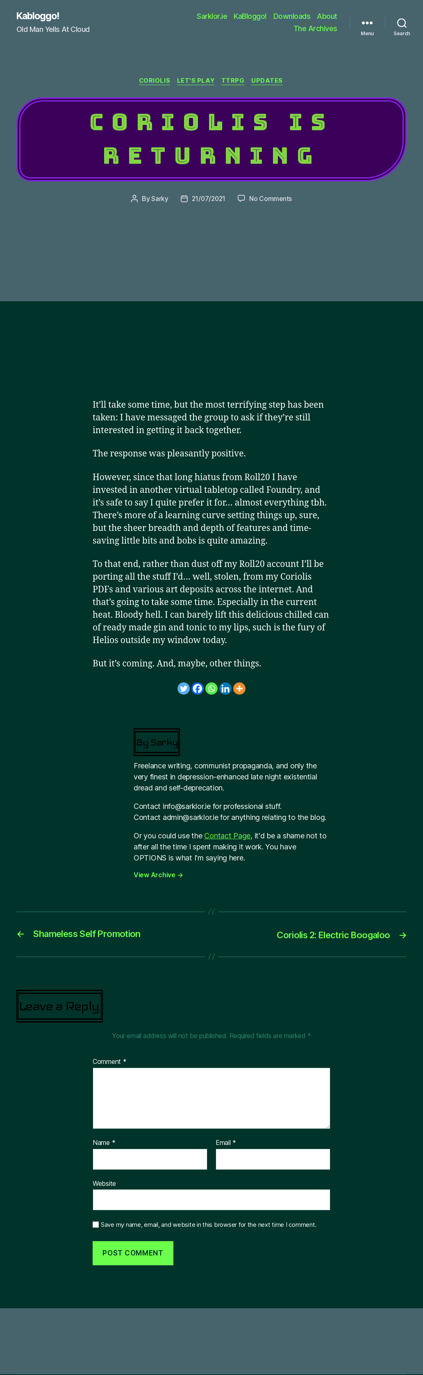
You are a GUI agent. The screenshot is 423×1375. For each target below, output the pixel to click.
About (327, 16)
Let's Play (196, 82)
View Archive (158, 876)
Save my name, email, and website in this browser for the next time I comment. (208, 1225)
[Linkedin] (225, 689)
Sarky (158, 200)
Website (104, 1184)
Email (226, 1143)
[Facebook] (197, 689)
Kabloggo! (39, 16)
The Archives (315, 29)
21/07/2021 (208, 200)
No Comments (271, 200)
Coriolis (153, 82)
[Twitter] (183, 689)
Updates (270, 82)
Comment (110, 1063)
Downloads (292, 16)
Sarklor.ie (212, 16)
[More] (239, 689)
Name (104, 1143)
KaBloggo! (250, 16)
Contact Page (227, 836)
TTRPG (235, 82)
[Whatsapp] (211, 689)
